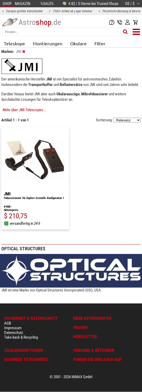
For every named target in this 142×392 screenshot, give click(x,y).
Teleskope (14, 43)
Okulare (78, 43)
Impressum (12, 328)
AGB (7, 323)
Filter (99, 43)
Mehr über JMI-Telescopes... (24, 110)
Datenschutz (13, 332)
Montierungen (47, 43)
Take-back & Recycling (21, 337)
